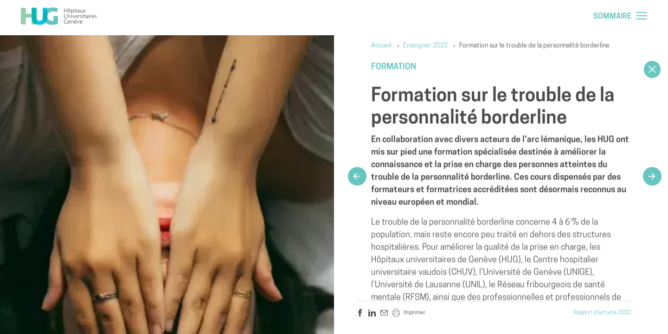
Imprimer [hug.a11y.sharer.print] (408, 313)
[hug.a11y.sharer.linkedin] (372, 313)
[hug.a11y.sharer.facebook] (360, 313)
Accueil (381, 46)
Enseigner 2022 (425, 46)
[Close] (652, 69)
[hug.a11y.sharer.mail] (384, 313)
